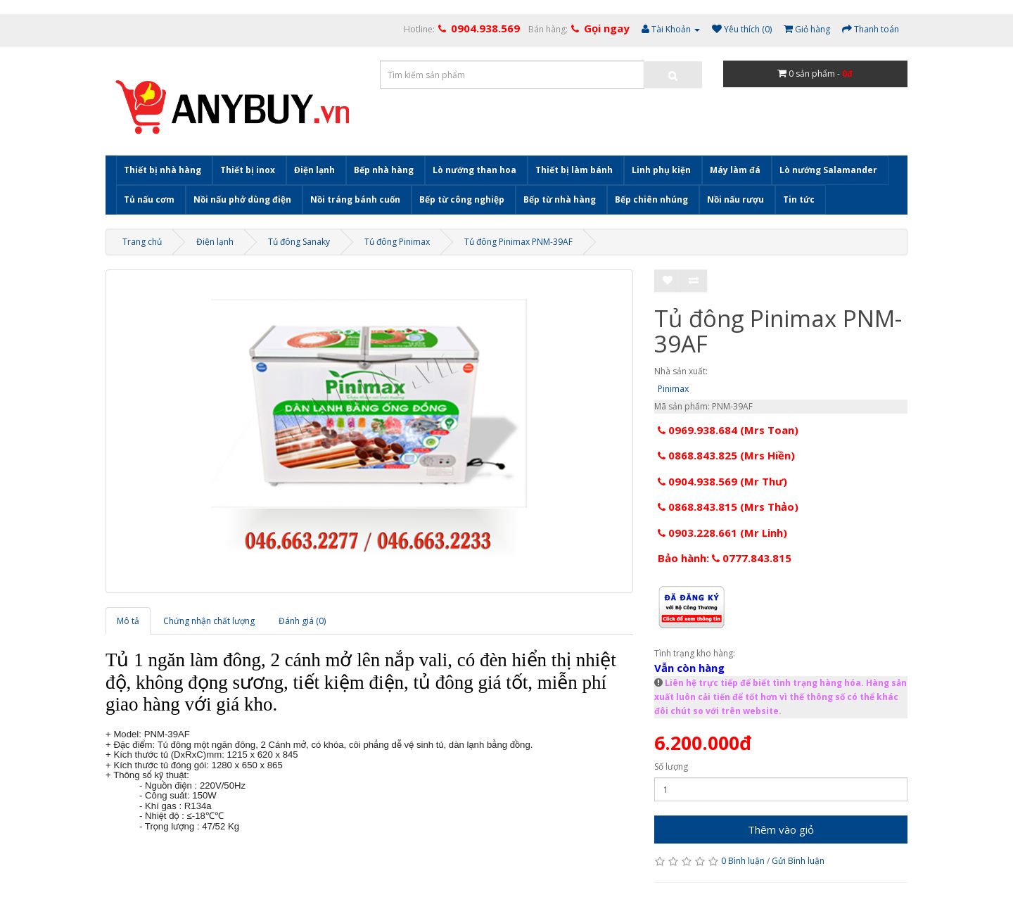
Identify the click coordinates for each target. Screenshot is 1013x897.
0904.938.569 (485, 28)
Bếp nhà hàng (384, 170)
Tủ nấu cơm (149, 199)
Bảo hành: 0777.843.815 (724, 558)
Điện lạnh (314, 170)
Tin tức (799, 199)
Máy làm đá (735, 170)
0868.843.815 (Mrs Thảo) (728, 507)
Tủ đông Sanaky (299, 242)
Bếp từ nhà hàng (559, 199)
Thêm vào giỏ (781, 829)
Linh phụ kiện (661, 170)
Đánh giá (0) (302, 621)
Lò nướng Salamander (828, 170)
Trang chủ (142, 242)
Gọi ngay (607, 28)
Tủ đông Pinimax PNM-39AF (518, 242)
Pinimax (673, 389)
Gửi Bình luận (798, 861)
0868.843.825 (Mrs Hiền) (726, 455)
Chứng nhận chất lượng (209, 621)
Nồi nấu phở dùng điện (242, 199)
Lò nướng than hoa (474, 170)
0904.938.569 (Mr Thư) (722, 481)
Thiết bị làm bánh (574, 170)
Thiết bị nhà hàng (162, 170)
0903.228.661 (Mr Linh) (722, 533)
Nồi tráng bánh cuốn (355, 199)
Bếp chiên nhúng (651, 199)
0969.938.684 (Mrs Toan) (728, 430)
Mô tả (128, 621)
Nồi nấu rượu (735, 199)
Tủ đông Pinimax (397, 242)
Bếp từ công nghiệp (461, 199)
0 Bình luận (743, 861)
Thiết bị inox (247, 170)
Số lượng (671, 766)
